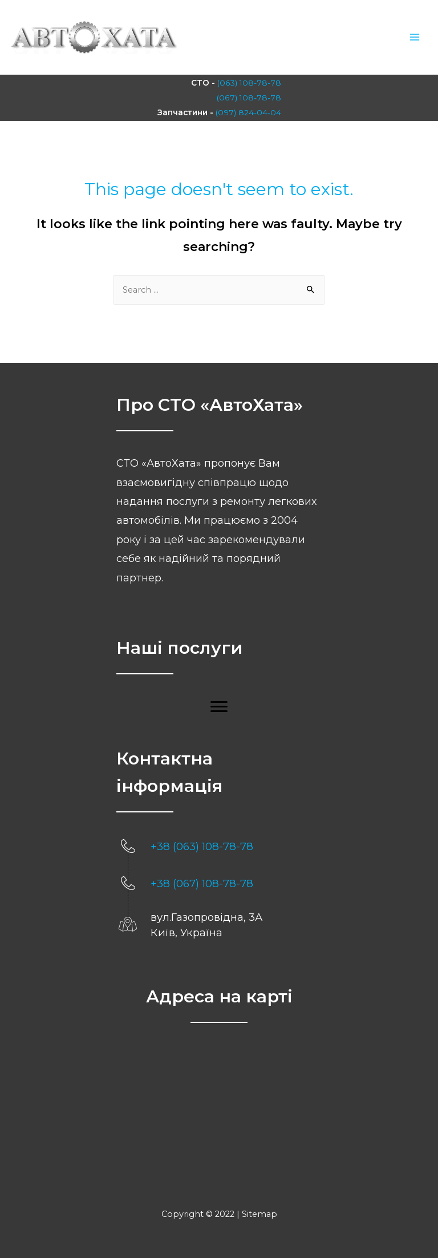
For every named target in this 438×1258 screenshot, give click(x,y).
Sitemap (259, 1212)
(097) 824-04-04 (248, 111)
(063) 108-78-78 (250, 82)
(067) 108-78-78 (250, 96)
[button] (219, 705)
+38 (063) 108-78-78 (202, 844)
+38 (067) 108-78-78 (202, 881)
